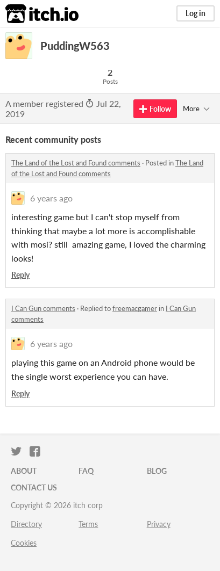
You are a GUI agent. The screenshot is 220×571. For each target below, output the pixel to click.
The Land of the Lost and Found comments (75, 162)
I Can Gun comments (43, 308)
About (24, 470)
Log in (195, 13)
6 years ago (51, 198)
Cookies (24, 542)
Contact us (34, 487)
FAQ (86, 470)
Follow (155, 108)
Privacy (159, 524)
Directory (26, 524)
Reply (20, 274)
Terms (88, 524)
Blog (157, 470)
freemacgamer (134, 308)
